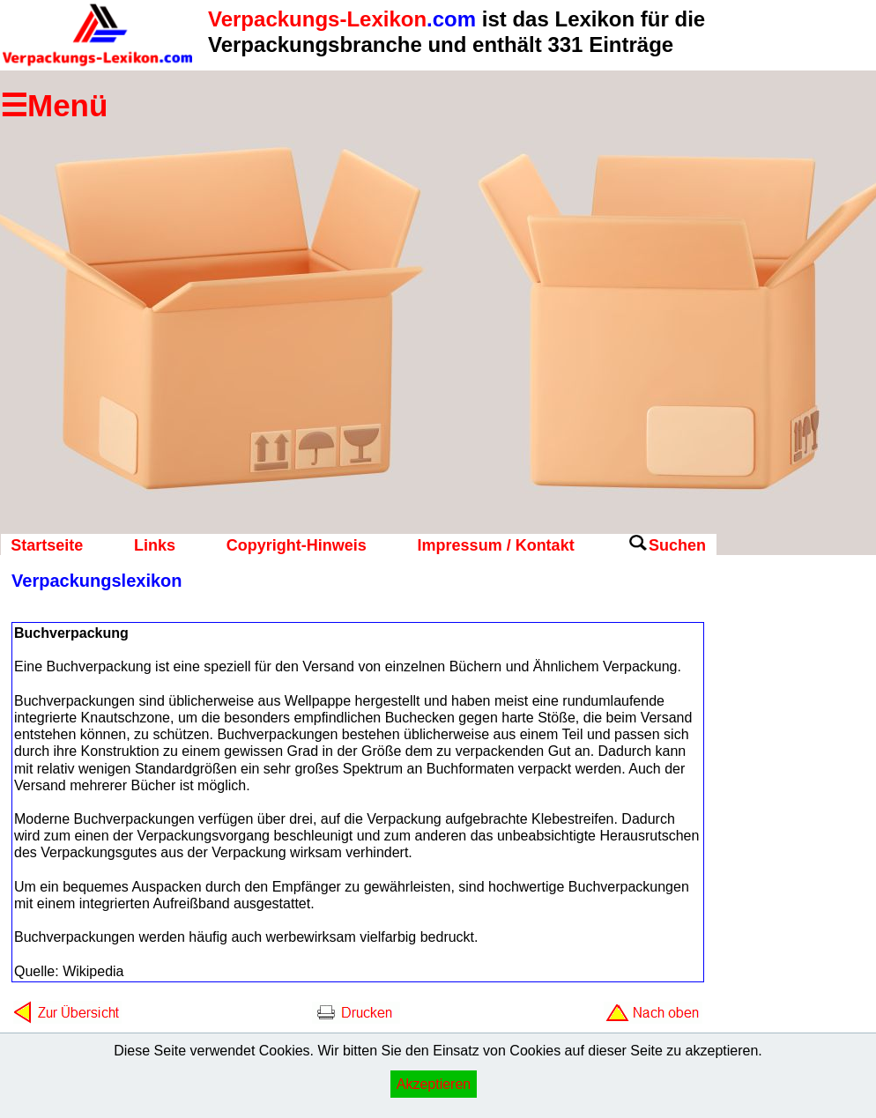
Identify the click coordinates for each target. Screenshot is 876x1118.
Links (154, 545)
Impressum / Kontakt (496, 545)
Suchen (677, 545)
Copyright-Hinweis (296, 545)
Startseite (47, 545)
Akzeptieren (434, 1084)
